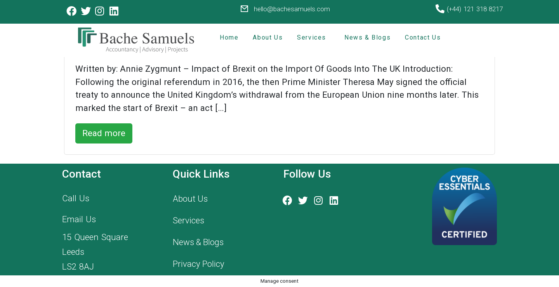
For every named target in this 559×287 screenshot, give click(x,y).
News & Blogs (367, 37)
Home (229, 37)
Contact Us (423, 37)
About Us (268, 37)
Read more (103, 133)
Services (311, 37)
